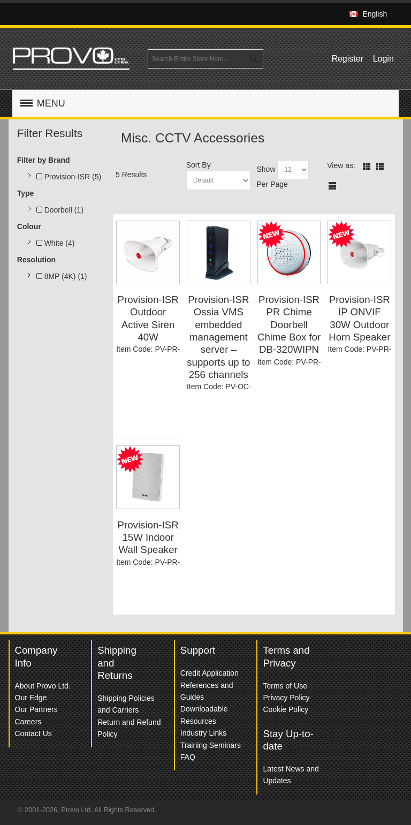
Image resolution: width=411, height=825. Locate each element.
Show (265, 169)
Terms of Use (285, 686)
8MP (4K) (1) (61, 276)
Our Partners (36, 709)
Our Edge (31, 697)
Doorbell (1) (59, 210)
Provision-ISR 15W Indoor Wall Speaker (148, 537)
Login (383, 58)
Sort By (198, 165)
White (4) (55, 243)
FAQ (187, 757)
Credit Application (209, 673)
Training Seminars (210, 745)
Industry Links (203, 733)
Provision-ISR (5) (68, 176)
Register (347, 58)
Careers (28, 721)
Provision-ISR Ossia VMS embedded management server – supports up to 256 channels (218, 337)
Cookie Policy (285, 709)
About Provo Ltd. (43, 686)
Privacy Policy (286, 697)
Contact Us (33, 733)
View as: (341, 165)
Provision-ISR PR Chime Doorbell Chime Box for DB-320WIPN (289, 324)
